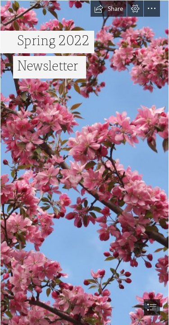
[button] (109, 8)
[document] (84, 162)
